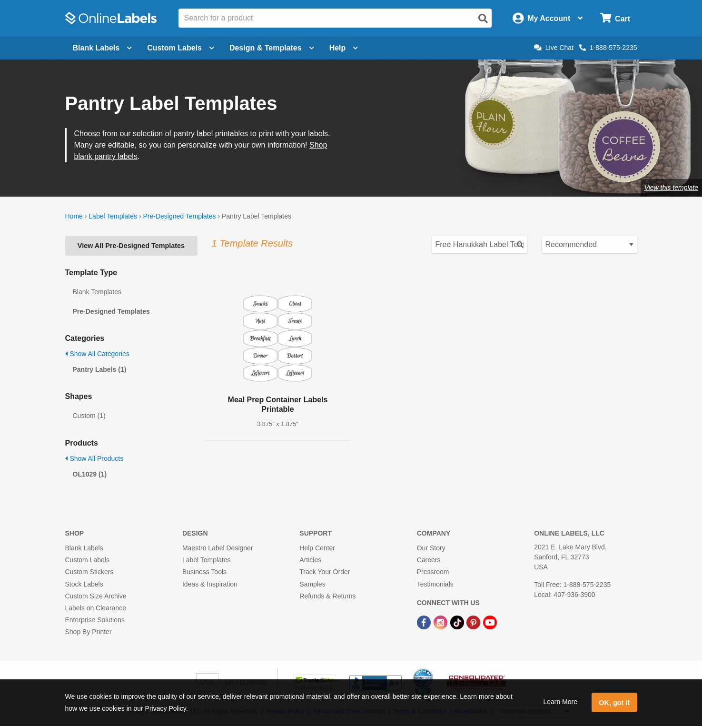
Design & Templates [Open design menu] (271, 48)
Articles (310, 560)
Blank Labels (84, 548)
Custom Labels (87, 560)
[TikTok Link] (458, 622)
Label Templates (113, 216)
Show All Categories (97, 354)
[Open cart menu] (615, 18)
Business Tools (204, 572)
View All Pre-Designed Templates (131, 245)
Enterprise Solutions (95, 620)
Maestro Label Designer (217, 548)
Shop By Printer (88, 632)
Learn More (560, 702)
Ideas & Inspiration (209, 584)
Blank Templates (97, 292)
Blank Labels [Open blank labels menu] (102, 48)
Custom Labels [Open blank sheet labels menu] (180, 48)
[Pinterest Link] (474, 622)
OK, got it (614, 702)
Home (74, 216)
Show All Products (94, 458)
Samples (312, 584)
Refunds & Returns (327, 596)
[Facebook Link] (425, 622)
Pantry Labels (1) (100, 369)
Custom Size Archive (96, 596)
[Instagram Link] (441, 622)
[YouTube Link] (490, 622)
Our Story (431, 548)
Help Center (317, 548)
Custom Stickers (89, 572)
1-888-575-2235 (608, 47)
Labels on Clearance (95, 608)
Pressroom (433, 572)
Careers (429, 560)
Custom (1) (89, 415)
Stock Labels (84, 584)
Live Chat (553, 47)
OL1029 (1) (90, 474)
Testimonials (435, 584)
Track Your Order (324, 572)
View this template (671, 187)
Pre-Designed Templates (179, 216)
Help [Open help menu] (343, 48)
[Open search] (483, 18)
